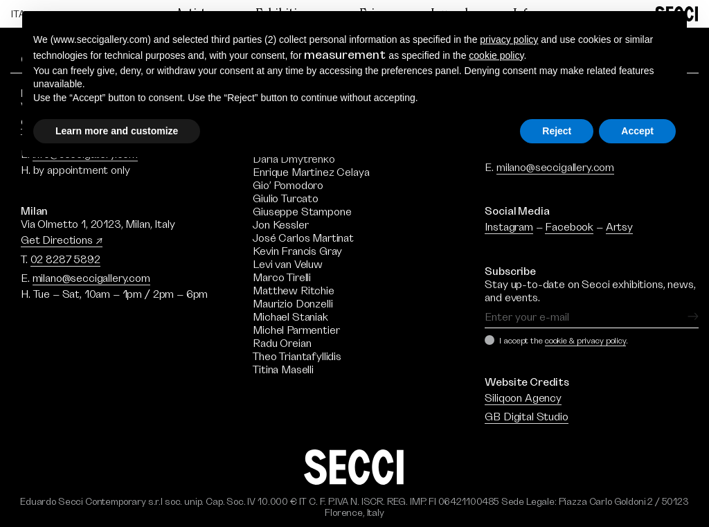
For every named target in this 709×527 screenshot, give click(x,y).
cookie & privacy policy (585, 341)
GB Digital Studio (526, 416)
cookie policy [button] (496, 55)
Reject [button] (556, 130)
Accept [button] (637, 130)
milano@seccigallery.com (91, 278)
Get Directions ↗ (61, 240)
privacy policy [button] (509, 39)
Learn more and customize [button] (116, 130)
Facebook (569, 227)
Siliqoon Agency (523, 398)
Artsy (619, 227)
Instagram (509, 227)
